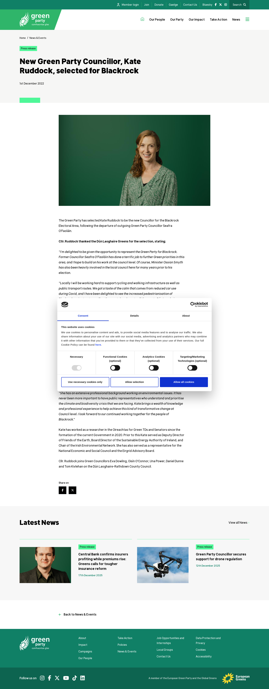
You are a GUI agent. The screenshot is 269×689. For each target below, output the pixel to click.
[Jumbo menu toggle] (247, 19)
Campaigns (85, 651)
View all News (238, 522)
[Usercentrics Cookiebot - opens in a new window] (193, 304)
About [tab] (186, 315)
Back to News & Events (80, 614)
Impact (82, 644)
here (98, 344)
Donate (158, 4)
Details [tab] (134, 315)
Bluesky (207, 4)
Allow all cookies (183, 382)
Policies (122, 644)
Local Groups (165, 649)
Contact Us (190, 4)
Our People (157, 19)
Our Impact (197, 19)
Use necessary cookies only (85, 382)
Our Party (177, 19)
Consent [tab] (83, 315)
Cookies (201, 649)
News (236, 19)
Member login (130, 4)
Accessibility (204, 656)
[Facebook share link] (62, 490)
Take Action (218, 19)
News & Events (38, 38)
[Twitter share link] (72, 490)
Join (146, 4)
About (82, 638)
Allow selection (134, 382)
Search (237, 4)
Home (23, 38)
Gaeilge (173, 4)
